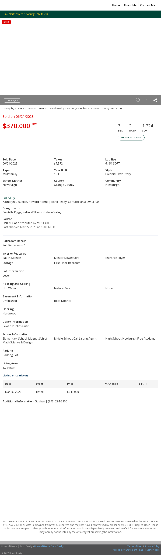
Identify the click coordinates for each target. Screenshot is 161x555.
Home (116, 5)
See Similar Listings (131, 137)
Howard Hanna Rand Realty (49, 546)
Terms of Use (134, 546)
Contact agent (12, 100)
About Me (130, 5)
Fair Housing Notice (149, 549)
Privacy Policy (152, 546)
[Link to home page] (4, 5)
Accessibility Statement (125, 549)
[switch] (137, 100)
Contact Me (147, 5)
